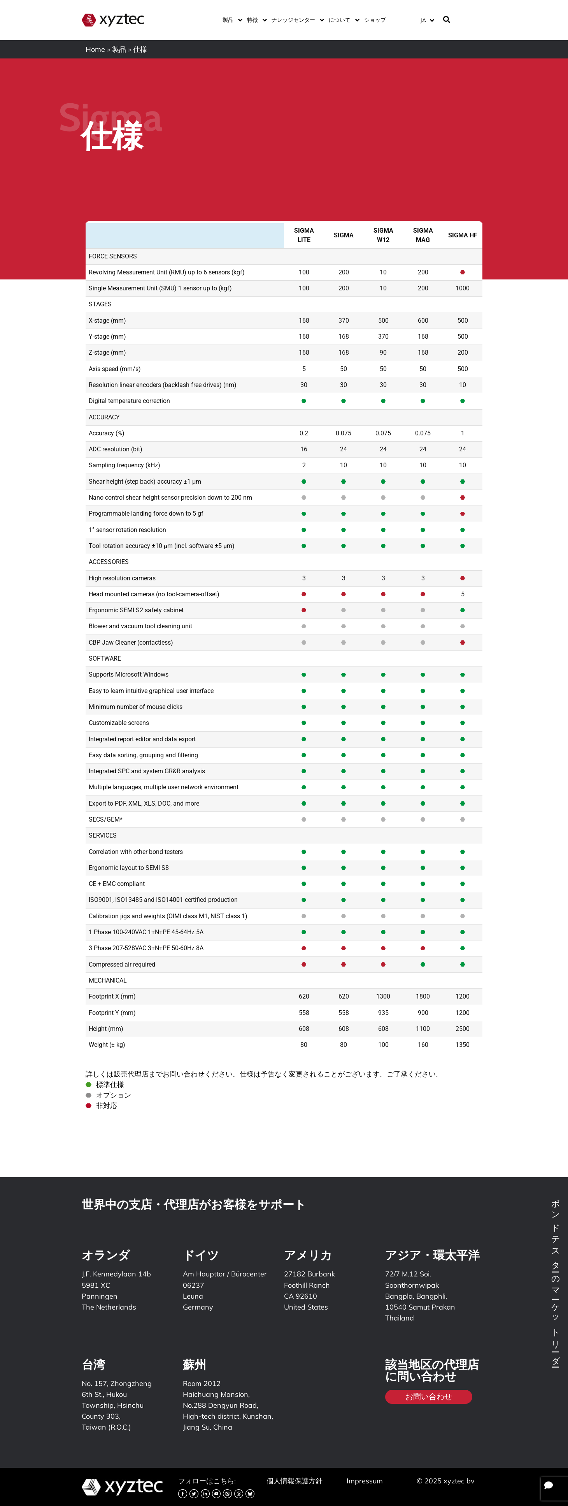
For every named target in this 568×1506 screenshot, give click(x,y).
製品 (231, 20)
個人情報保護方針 (294, 1480)
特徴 (255, 20)
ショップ (375, 19)
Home (95, 49)
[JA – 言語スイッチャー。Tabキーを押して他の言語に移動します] (427, 20)
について (342, 20)
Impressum (365, 1480)
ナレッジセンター (296, 20)
